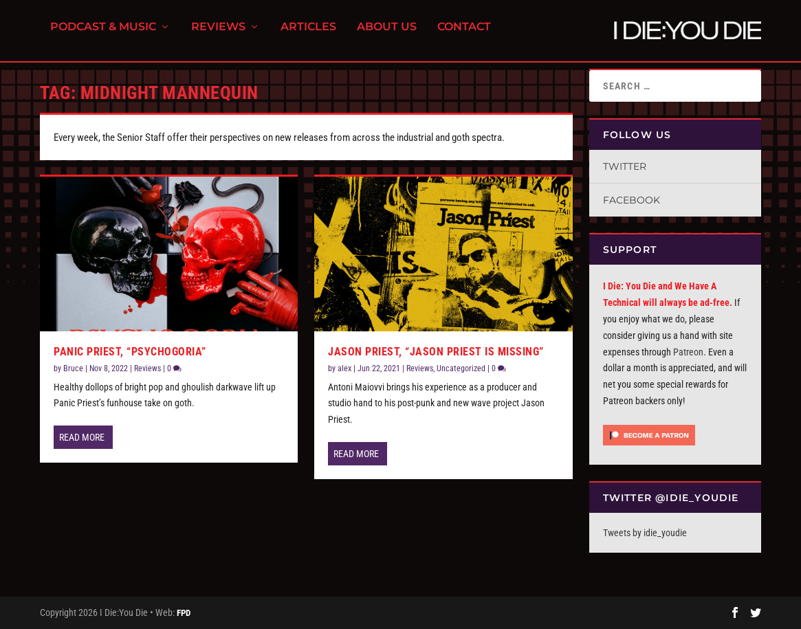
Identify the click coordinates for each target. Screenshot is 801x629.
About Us (387, 35)
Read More (82, 437)
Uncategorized (461, 368)
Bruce (73, 368)
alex (344, 368)
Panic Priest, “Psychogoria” (130, 351)
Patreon (688, 351)
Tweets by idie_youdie (645, 532)
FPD (183, 613)
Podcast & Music (103, 35)
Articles (308, 35)
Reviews (218, 35)
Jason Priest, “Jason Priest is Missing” (436, 351)
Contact (464, 35)
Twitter (624, 166)
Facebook (631, 200)
